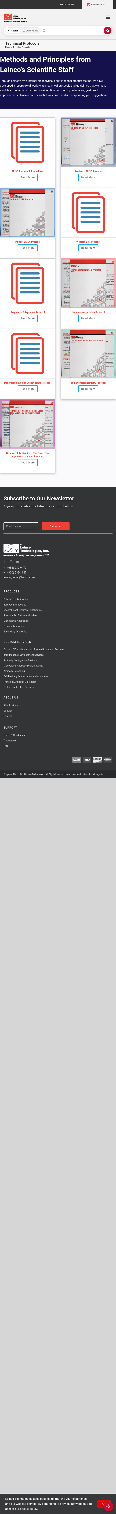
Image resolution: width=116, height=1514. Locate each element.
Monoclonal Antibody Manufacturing (23, 665)
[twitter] (11, 561)
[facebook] (4, 561)
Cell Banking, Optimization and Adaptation (26, 676)
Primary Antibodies (13, 626)
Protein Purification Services (18, 687)
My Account (67, 4)
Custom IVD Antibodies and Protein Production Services (33, 649)
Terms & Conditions (14, 735)
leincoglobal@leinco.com (19, 577)
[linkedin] (17, 561)
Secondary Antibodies (15, 631)
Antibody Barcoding (14, 671)
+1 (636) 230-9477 (14, 567)
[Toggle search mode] (23, 30)
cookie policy (28, 1509)
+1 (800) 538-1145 (14, 572)
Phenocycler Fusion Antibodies (20, 615)
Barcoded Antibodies (14, 604)
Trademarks (9, 740)
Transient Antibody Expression (20, 681)
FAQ (5, 746)
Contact (7, 710)
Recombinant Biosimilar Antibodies (22, 610)
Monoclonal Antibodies (16, 620)
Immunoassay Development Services (23, 654)
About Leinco (10, 705)
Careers (7, 716)
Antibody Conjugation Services (20, 660)
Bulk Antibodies (15, 599)
